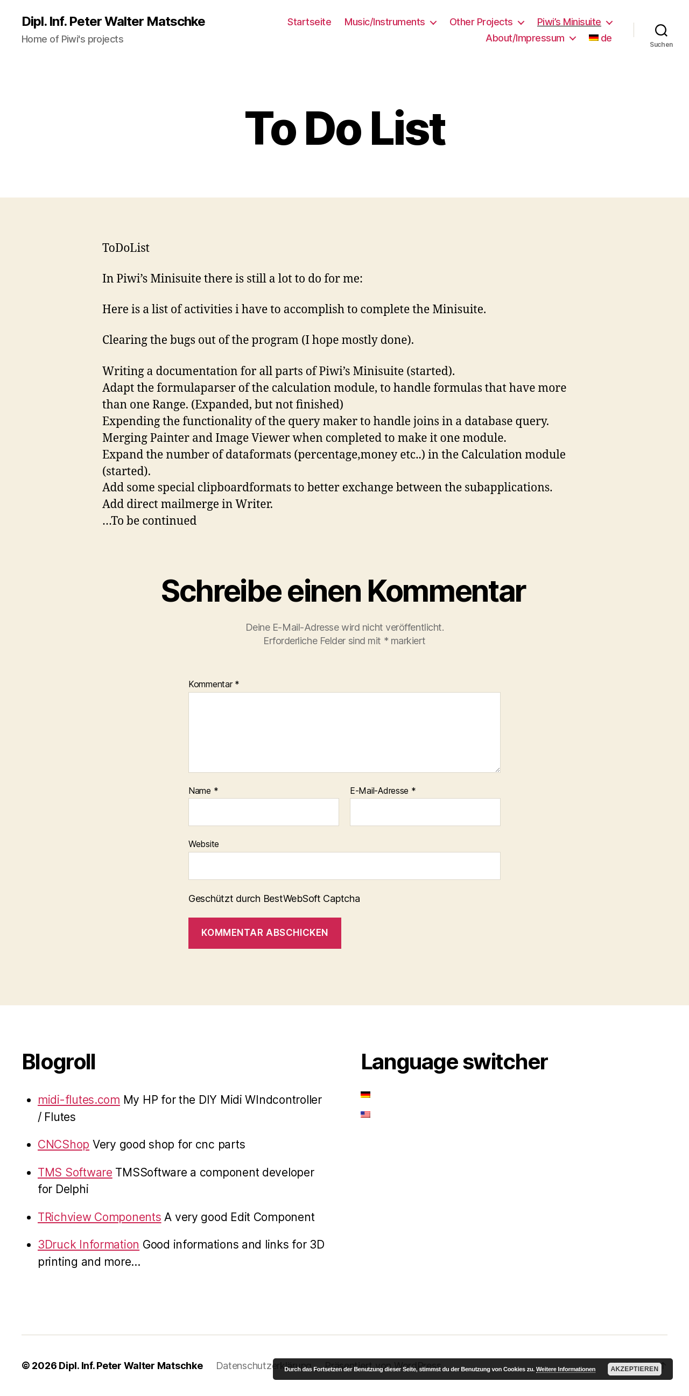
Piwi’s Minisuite (569, 21)
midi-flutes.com (79, 1099)
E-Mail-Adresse (383, 791)
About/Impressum (525, 38)
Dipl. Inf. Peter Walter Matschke (113, 21)
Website (203, 843)
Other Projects (481, 21)
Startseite (309, 21)
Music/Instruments (384, 21)
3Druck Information (88, 1244)
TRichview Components (99, 1217)
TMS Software (75, 1172)
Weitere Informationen (565, 1369)
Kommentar (214, 684)
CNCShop (63, 1144)
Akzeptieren (634, 1369)
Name (203, 791)
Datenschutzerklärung (264, 1365)
